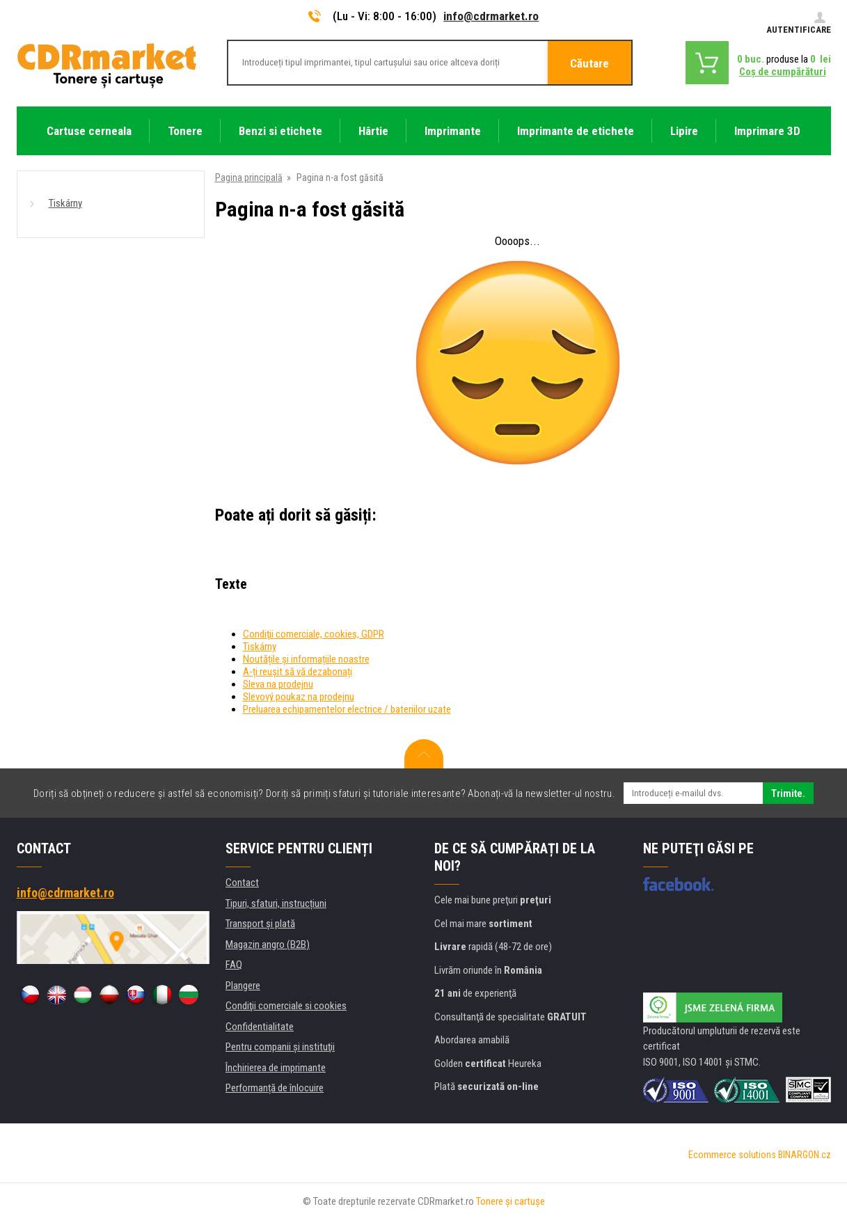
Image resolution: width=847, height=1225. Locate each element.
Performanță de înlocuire (274, 1088)
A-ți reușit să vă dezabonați (297, 671)
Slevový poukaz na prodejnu (298, 696)
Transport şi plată (260, 923)
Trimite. (788, 793)
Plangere (242, 985)
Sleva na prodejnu (278, 684)
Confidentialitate (259, 1026)
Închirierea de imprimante (275, 1067)
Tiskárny (65, 203)
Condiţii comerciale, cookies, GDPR (313, 634)
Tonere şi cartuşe (510, 1201)
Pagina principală (249, 177)
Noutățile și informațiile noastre (306, 659)
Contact (242, 882)
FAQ (233, 964)
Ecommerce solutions (732, 1154)
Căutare (589, 63)
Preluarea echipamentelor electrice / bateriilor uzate (347, 709)
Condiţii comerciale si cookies (286, 1005)
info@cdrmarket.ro (491, 16)
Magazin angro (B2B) (267, 944)
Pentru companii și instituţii (280, 1047)
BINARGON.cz (804, 1154)
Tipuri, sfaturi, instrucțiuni (275, 903)
